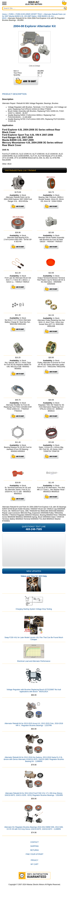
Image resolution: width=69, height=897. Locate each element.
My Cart (34, 864)
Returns (34, 850)
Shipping (34, 846)
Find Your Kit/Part (34, 854)
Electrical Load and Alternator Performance (33, 661)
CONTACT (34, 842)
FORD (11, 14)
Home (4, 14)
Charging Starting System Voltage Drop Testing (34, 609)
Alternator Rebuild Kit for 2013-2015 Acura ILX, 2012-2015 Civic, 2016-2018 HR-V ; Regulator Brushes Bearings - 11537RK (34, 724)
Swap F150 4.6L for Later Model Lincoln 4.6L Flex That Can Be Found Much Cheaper (33, 638)
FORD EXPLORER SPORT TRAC (29, 14)
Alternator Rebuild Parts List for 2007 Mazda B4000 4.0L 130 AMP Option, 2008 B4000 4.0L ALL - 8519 (34, 16)
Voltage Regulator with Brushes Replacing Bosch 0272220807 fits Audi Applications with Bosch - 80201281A (34, 691)
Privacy (34, 860)
